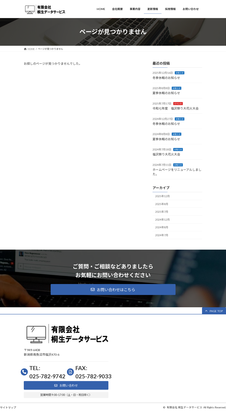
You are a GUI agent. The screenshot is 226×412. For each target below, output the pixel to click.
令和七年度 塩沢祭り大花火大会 (176, 108)
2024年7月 (161, 235)
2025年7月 (161, 211)
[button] (113, 289)
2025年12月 (162, 196)
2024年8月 (161, 227)
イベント (178, 103)
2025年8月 (161, 203)
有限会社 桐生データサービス (184, 407)
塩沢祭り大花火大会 (166, 154)
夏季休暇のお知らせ (166, 93)
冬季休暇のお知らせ (166, 77)
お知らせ (179, 73)
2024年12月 (162, 219)
